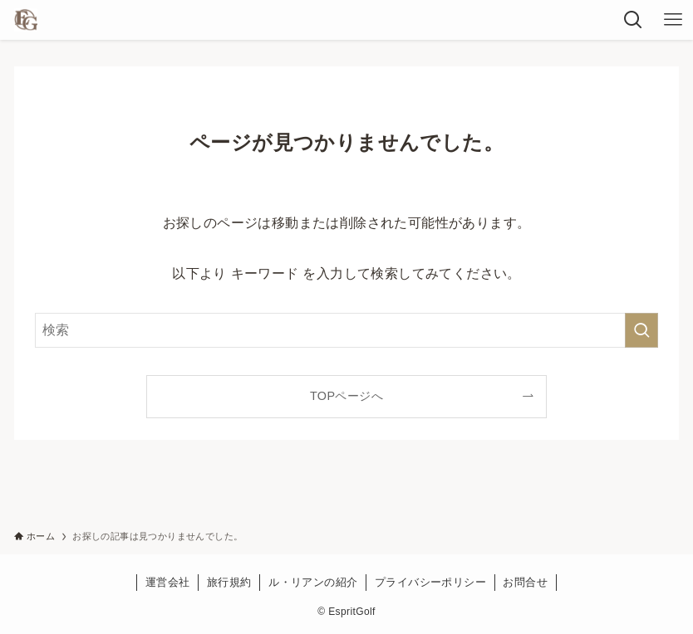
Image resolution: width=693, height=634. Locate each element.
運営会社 (167, 582)
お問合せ (525, 582)
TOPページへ (346, 395)
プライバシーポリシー (430, 582)
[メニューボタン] (673, 20)
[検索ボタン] (633, 20)
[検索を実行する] (641, 330)
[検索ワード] (347, 330)
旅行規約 (229, 582)
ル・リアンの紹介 (312, 582)
